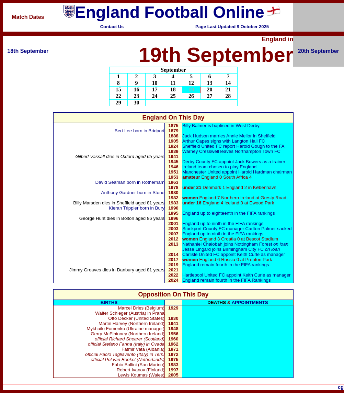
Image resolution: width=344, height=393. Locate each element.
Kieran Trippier (124, 208)
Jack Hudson (195, 135)
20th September (318, 51)
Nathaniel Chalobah (202, 244)
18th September (27, 51)
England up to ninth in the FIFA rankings (222, 223)
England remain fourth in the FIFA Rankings (226, 280)
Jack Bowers (248, 161)
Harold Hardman (255, 172)
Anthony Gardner (119, 192)
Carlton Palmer (261, 228)
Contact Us (112, 26)
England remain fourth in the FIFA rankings (225, 264)
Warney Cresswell (200, 151)
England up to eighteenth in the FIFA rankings (228, 213)
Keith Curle (248, 254)
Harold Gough (250, 146)
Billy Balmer (194, 125)
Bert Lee (123, 130)
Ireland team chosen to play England (219, 166)
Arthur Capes (195, 141)
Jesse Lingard (196, 249)
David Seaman (111, 182)
